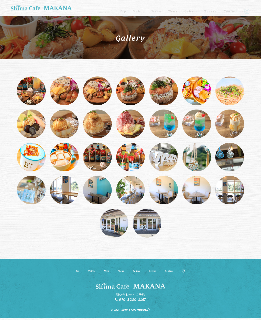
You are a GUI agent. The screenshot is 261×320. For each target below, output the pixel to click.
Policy (139, 8)
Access (210, 8)
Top (123, 8)
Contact (231, 8)
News (173, 8)
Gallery (191, 8)
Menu (156, 8)
